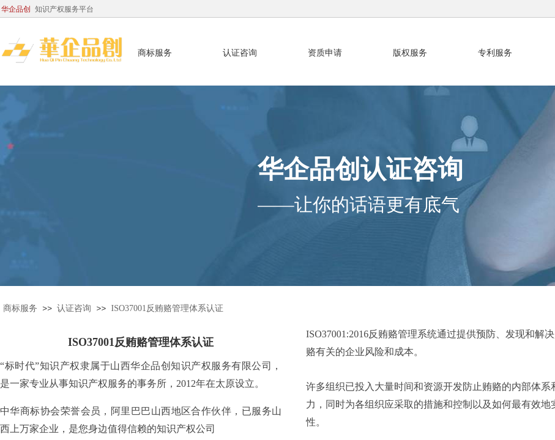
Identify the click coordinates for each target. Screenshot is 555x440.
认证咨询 (74, 308)
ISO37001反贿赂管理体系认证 (167, 308)
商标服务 (20, 308)
